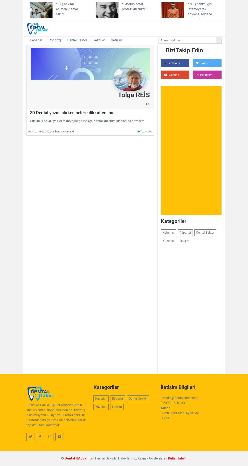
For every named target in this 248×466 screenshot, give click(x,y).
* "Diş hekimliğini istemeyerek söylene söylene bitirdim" (200, 10)
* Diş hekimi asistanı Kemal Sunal (67, 9)
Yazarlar (99, 40)
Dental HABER (76, 458)
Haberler (36, 40)
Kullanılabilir (177, 458)
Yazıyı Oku (146, 131)
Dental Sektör (77, 40)
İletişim (116, 40)
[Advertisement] (150, 27)
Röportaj (55, 40)
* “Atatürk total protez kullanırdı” (134, 6)
